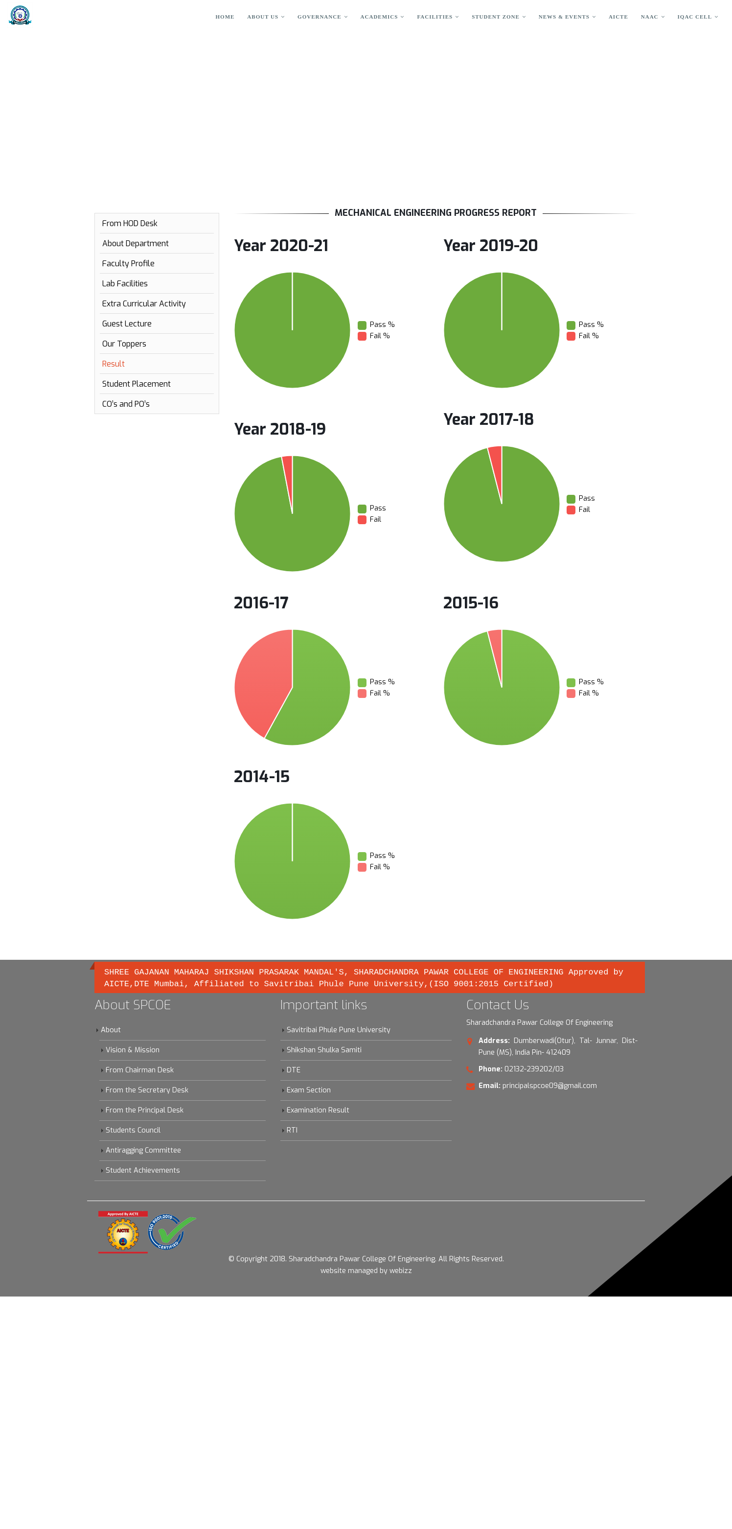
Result (113, 364)
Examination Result (318, 1110)
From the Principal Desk (144, 1110)
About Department (135, 243)
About (111, 1030)
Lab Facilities (125, 283)
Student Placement (136, 384)
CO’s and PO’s (126, 404)
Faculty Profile (128, 263)
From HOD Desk (130, 223)
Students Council (133, 1130)
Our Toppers (124, 344)
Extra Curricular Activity (144, 304)
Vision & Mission (133, 1050)
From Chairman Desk (140, 1070)
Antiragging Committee (143, 1150)
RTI (292, 1130)
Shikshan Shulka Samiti (324, 1050)
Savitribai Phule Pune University (338, 1030)
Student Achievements (143, 1170)
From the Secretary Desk (147, 1090)
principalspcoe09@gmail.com (550, 1085)
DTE (293, 1070)
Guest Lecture (127, 324)
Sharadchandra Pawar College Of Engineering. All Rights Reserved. (396, 1259)
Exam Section (309, 1090)
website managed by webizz (366, 1270)
